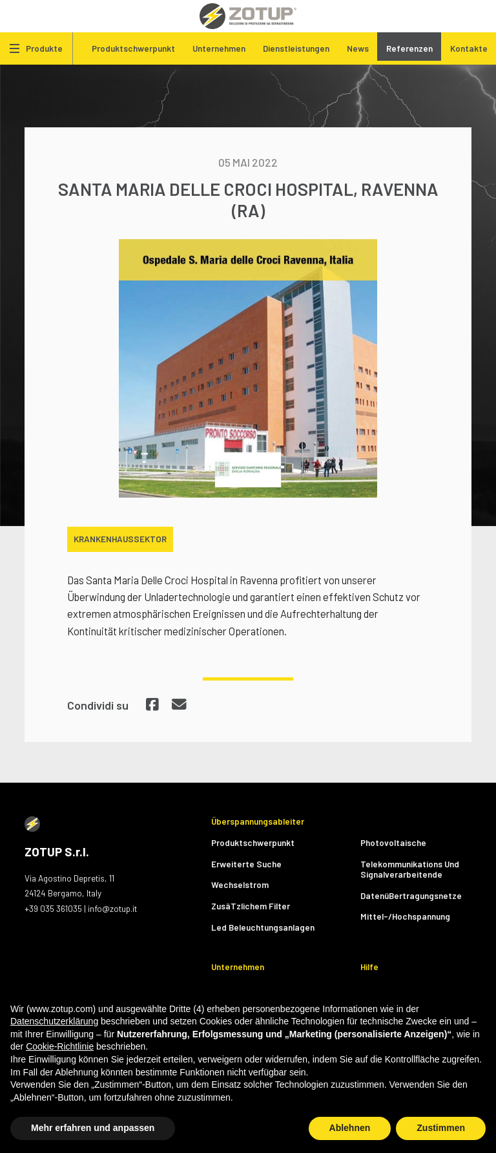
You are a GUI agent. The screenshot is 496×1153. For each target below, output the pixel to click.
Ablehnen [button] (350, 1128)
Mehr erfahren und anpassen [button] (92, 1128)
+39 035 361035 (53, 908)
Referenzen (409, 48)
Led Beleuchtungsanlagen (263, 927)
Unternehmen (218, 48)
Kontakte (469, 48)
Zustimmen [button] (441, 1128)
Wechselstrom (240, 884)
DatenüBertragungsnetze (411, 895)
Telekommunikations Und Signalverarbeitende (409, 869)
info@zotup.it (112, 908)
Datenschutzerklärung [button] (54, 1021)
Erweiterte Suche (246, 863)
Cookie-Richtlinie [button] (60, 1046)
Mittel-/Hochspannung (405, 916)
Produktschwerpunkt (133, 48)
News (358, 48)
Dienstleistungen (296, 48)
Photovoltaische (393, 842)
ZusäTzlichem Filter (250, 905)
